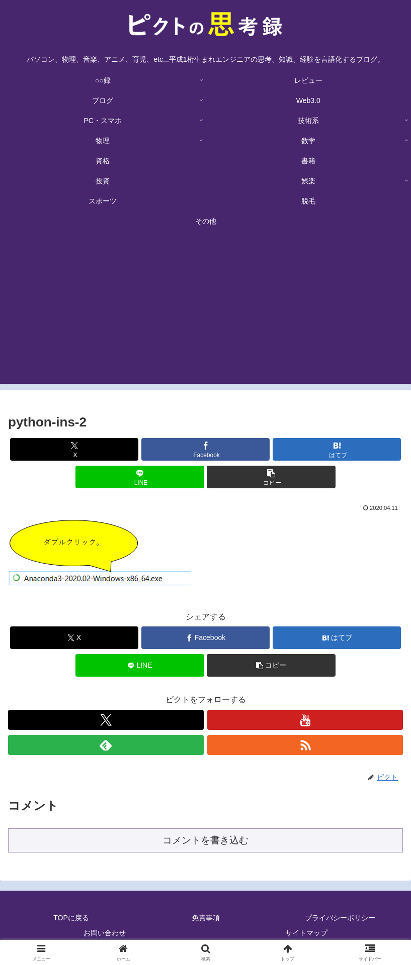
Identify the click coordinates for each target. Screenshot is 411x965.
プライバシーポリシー (340, 918)
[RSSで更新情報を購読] (305, 745)
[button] (271, 477)
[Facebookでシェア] (205, 449)
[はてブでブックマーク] (337, 449)
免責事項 (206, 918)
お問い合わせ (105, 933)
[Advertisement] (205, 313)
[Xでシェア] (74, 449)
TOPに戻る (71, 918)
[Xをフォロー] (106, 720)
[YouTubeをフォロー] (305, 720)
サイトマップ (306, 933)
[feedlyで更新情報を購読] (106, 745)
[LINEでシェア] (139, 477)
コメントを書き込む (205, 840)
